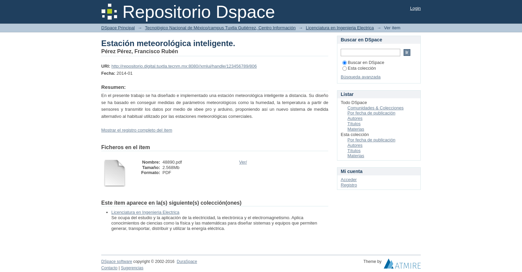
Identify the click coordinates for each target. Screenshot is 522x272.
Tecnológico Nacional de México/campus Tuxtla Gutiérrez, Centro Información (220, 27)
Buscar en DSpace (363, 62)
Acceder (349, 179)
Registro (349, 185)
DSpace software (116, 261)
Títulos (354, 123)
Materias (355, 129)
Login (415, 8)
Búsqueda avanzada (361, 76)
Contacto (109, 268)
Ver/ (243, 162)
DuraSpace (187, 261)
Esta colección (359, 68)
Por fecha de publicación (371, 112)
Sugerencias (132, 268)
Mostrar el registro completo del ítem (136, 130)
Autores (355, 118)
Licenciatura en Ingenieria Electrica (340, 27)
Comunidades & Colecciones (375, 107)
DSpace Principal (118, 27)
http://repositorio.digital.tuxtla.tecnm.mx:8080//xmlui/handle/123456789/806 (184, 66)
